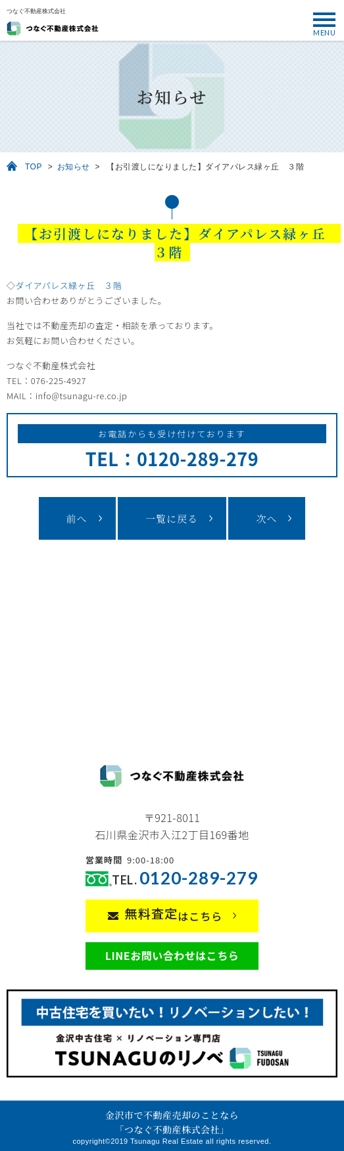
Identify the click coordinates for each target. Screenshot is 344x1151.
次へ (266, 518)
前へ (76, 518)
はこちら (174, 914)
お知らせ (73, 166)
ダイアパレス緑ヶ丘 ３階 (69, 285)
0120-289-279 (198, 878)
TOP (33, 166)
